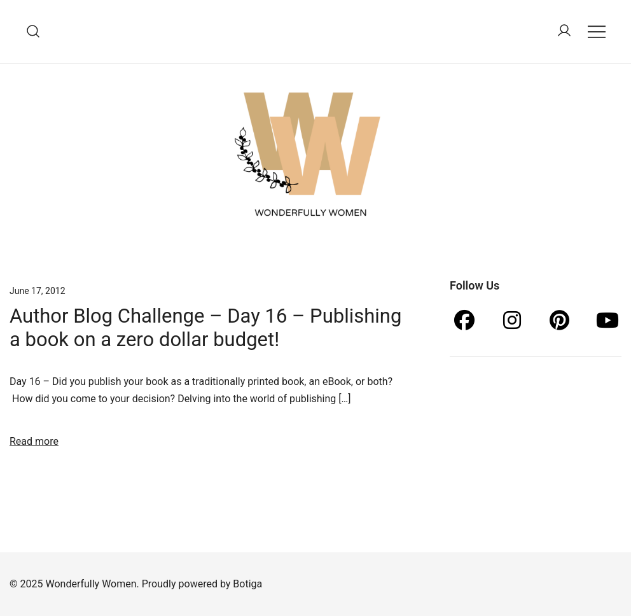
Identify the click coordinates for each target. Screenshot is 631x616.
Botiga (247, 584)
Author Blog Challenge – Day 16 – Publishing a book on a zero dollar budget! (205, 327)
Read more (34, 441)
